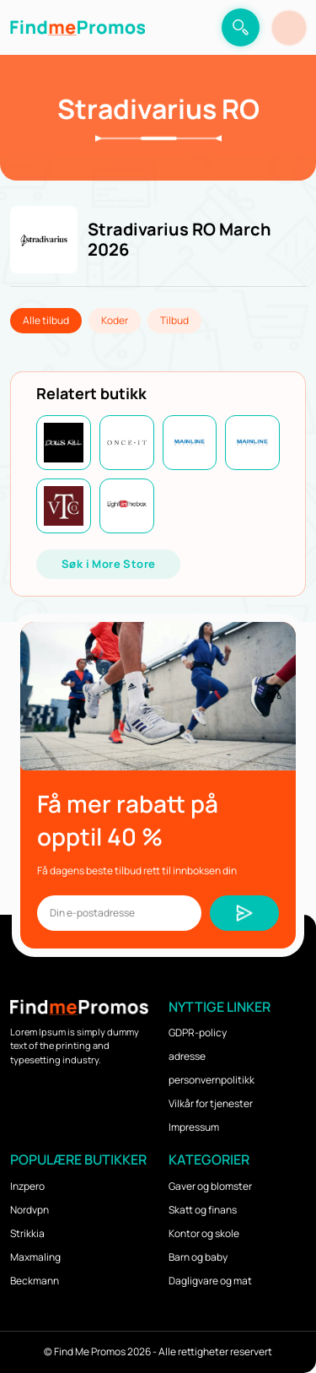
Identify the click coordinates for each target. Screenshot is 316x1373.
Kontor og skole (204, 1233)
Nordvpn (29, 1210)
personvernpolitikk (211, 1080)
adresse (187, 1056)
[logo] (77, 27)
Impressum (194, 1127)
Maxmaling (35, 1257)
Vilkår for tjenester (211, 1103)
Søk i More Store (108, 563)
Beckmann (34, 1280)
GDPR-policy (198, 1032)
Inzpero (27, 1186)
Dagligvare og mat (210, 1280)
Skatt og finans (203, 1210)
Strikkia (27, 1233)
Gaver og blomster (210, 1186)
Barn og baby (198, 1257)
